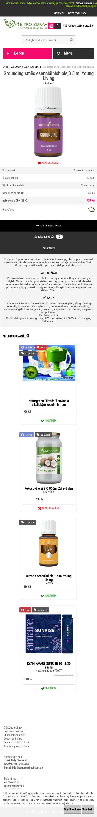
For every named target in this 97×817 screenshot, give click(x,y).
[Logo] (25, 25)
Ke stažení (49, 248)
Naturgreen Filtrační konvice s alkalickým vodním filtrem (49, 403)
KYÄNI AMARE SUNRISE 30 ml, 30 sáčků (49, 665)
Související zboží (48, 236)
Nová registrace (77, 13)
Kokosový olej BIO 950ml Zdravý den (48, 488)
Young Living (34, 66)
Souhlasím (88, 809)
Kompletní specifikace (49, 225)
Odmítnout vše (72, 809)
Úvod (5, 66)
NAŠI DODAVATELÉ (18, 66)
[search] (71, 39)
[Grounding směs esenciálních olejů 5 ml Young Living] (48, 87)
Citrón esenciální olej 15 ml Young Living (48, 578)
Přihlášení (58, 13)
